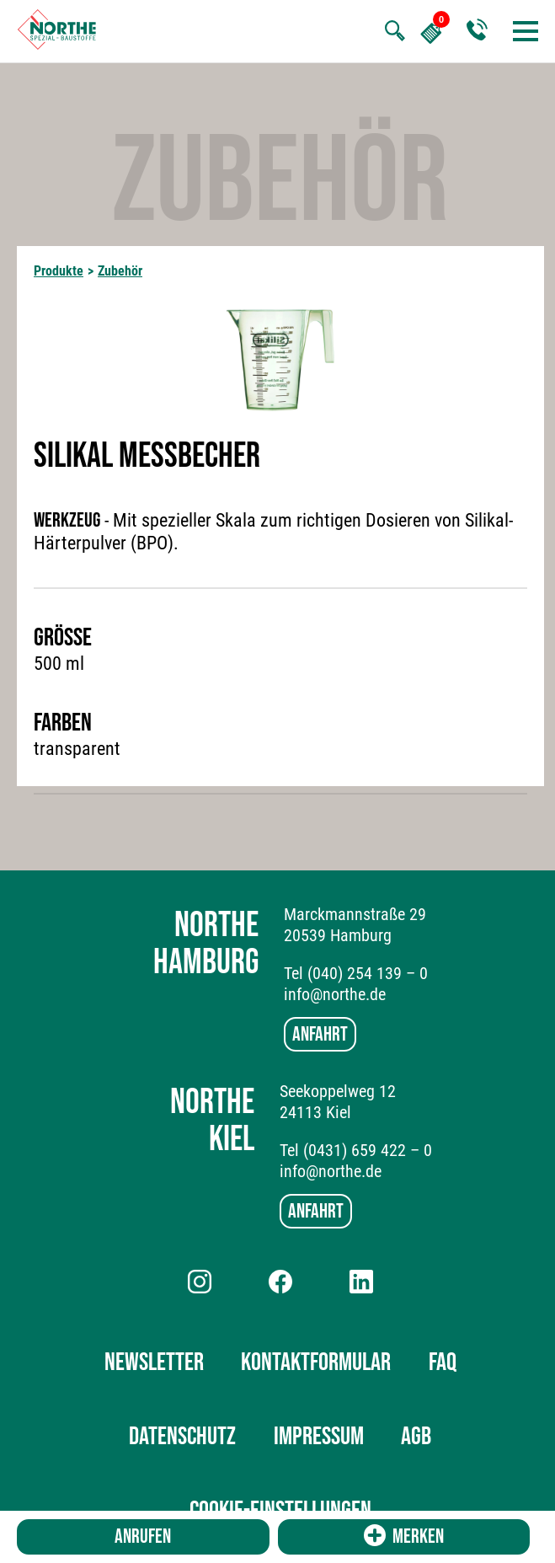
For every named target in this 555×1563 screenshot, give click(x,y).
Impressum (319, 1436)
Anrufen (143, 1536)
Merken (404, 1536)
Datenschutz (182, 1436)
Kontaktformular (316, 1362)
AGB (416, 1436)
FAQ (442, 1362)
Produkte (58, 271)
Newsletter (154, 1362)
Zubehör (120, 271)
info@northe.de (335, 994)
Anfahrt (320, 1034)
